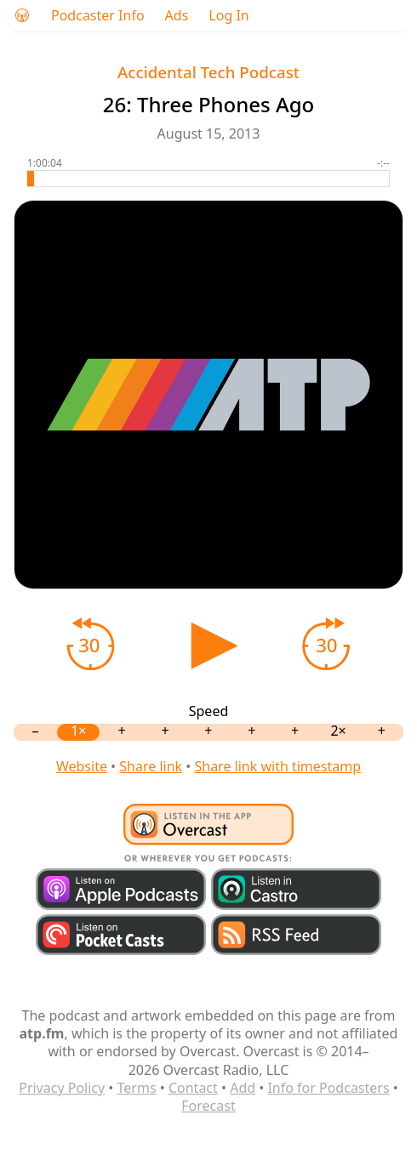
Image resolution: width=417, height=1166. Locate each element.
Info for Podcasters (328, 1087)
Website (81, 766)
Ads (177, 16)
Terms (137, 1087)
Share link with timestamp (277, 766)
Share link (150, 766)
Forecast (208, 1105)
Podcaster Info (98, 16)
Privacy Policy (62, 1087)
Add (242, 1087)
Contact (193, 1087)
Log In (228, 16)
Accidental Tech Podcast (208, 71)
